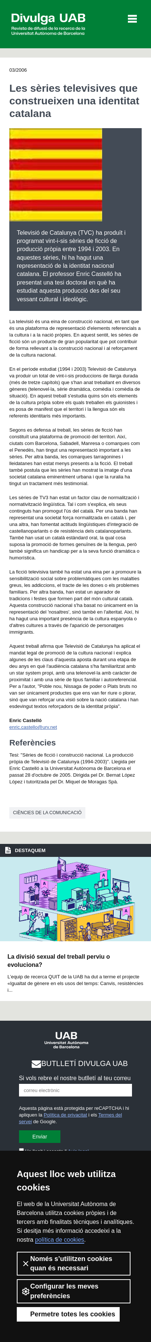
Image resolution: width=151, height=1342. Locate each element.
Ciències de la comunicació (47, 812)
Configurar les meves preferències (59, 1291)
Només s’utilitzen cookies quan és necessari (66, 1263)
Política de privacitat (65, 1115)
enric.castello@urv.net (33, 727)
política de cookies (59, 1240)
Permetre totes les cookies (68, 1314)
